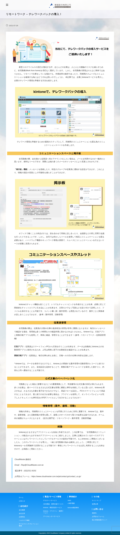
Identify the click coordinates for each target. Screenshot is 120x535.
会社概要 (22, 510)
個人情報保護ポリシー (99, 520)
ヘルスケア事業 (24, 520)
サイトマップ (96, 500)
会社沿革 (22, 513)
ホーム (21, 497)
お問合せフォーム (98, 516)
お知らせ (22, 501)
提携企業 (95, 504)
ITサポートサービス (50, 500)
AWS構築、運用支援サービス (53, 504)
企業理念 (22, 517)
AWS (69, 500)
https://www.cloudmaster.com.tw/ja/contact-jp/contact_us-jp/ (56, 478)
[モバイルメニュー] (7, 6)
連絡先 (94, 513)
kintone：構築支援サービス (52, 507)
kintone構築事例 (73, 507)
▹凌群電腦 (71, 503)
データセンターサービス (51, 516)
